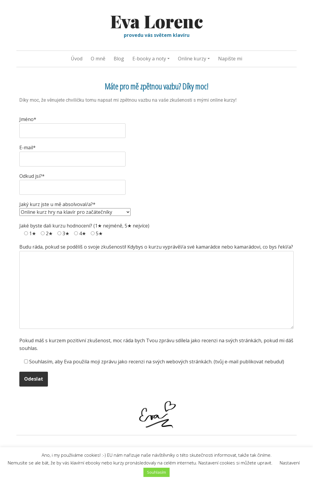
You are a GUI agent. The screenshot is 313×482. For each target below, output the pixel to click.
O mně (98, 58)
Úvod (76, 58)
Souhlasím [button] (156, 472)
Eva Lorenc (156, 21)
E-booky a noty (149, 58)
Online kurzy (192, 58)
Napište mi (230, 58)
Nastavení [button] (290, 463)
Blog (119, 58)
